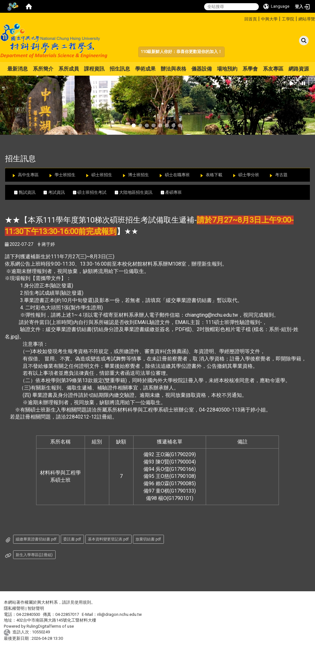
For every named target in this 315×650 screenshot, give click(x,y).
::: (242, 18)
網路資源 (298, 69)
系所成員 (68, 69)
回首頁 (250, 19)
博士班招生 (138, 174)
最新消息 (17, 69)
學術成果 (145, 69)
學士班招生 (65, 174)
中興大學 (269, 19)
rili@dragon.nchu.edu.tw (119, 614)
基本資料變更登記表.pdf (108, 539)
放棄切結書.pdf (148, 539)
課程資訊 (94, 69)
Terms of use (62, 626)
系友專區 (273, 69)
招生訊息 (120, 69)
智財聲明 (35, 608)
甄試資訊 (28, 192)
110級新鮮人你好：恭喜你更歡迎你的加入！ (181, 51)
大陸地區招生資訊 (138, 192)
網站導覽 (306, 19)
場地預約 (227, 69)
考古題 (281, 174)
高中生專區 (28, 174)
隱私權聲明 (14, 608)
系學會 (250, 69)
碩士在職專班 (177, 174)
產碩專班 (174, 192)
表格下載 (214, 174)
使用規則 (82, 602)
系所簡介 (43, 69)
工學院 (288, 19)
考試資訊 (58, 192)
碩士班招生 (101, 174)
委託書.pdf (72, 539)
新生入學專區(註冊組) (34, 555)
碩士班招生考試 (94, 192)
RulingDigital (38, 626)
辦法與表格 (173, 69)
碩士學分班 (248, 174)
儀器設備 (201, 69)
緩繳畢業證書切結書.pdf (36, 539)
